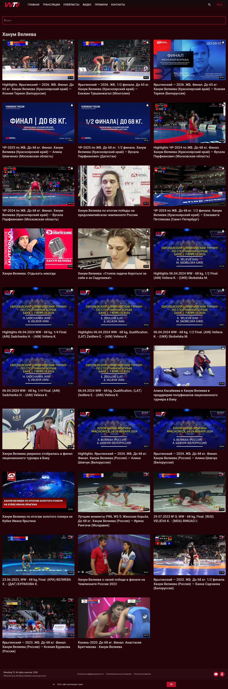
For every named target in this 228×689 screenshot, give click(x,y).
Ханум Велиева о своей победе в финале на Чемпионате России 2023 (111, 582)
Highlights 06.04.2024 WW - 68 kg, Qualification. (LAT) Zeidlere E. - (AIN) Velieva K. (113, 334)
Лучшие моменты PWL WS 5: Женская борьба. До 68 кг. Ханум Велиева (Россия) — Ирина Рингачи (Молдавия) (113, 521)
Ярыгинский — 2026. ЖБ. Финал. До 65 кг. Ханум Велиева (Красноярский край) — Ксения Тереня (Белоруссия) (189, 89)
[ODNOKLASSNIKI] (222, 674)
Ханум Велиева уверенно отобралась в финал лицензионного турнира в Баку (37, 456)
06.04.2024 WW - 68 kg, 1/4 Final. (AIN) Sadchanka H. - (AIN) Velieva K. (31, 393)
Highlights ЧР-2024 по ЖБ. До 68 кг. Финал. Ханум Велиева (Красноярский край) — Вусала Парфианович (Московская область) (189, 152)
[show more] (53, 684)
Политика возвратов (142, 674)
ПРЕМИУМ (101, 4)
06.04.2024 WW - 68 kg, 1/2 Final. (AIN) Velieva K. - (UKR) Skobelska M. (188, 334)
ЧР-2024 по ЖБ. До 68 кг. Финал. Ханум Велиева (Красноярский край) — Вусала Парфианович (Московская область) (32, 215)
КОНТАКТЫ (118, 4)
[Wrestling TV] (12, 4)
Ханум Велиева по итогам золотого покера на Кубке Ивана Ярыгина (37, 519)
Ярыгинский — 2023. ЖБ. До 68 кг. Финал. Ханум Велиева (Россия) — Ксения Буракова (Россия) (36, 647)
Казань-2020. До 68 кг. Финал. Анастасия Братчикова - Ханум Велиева (109, 645)
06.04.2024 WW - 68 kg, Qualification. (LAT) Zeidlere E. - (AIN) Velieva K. (109, 393)
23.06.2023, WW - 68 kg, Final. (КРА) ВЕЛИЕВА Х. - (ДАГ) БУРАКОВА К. (36, 582)
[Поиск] (209, 4)
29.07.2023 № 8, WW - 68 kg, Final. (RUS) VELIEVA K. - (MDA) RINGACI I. (184, 519)
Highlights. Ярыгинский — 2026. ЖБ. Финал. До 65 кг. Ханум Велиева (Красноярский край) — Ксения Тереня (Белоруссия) (38, 89)
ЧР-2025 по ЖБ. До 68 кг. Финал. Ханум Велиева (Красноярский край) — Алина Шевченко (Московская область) (32, 152)
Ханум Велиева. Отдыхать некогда (29, 273)
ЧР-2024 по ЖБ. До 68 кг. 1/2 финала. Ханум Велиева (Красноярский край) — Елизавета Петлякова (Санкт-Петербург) (188, 215)
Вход (219, 4)
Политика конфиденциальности (90, 674)
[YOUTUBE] (215, 674)
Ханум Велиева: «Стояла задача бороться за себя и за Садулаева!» (112, 275)
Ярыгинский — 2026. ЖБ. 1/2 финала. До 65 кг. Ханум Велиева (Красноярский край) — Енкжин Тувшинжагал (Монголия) (113, 89)
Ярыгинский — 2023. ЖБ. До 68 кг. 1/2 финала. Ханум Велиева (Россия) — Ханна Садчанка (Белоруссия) (189, 584)
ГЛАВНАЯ (33, 4)
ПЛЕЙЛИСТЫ (71, 4)
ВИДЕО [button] (87, 4)
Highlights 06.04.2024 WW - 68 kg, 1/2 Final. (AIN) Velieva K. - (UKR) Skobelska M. (186, 275)
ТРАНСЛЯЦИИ (51, 4)
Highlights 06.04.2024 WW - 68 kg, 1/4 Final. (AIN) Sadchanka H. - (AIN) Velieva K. (34, 334)
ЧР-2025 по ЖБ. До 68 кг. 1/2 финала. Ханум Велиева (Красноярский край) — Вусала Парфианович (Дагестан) (112, 152)
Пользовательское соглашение (119, 674)
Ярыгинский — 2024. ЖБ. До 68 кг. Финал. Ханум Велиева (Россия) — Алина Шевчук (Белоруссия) (186, 458)
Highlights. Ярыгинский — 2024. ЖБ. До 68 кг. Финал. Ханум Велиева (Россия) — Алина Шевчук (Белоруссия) (112, 458)
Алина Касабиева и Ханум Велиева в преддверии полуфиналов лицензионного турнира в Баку (186, 395)
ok (171, 684)
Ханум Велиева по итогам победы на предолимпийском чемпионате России (108, 213)
